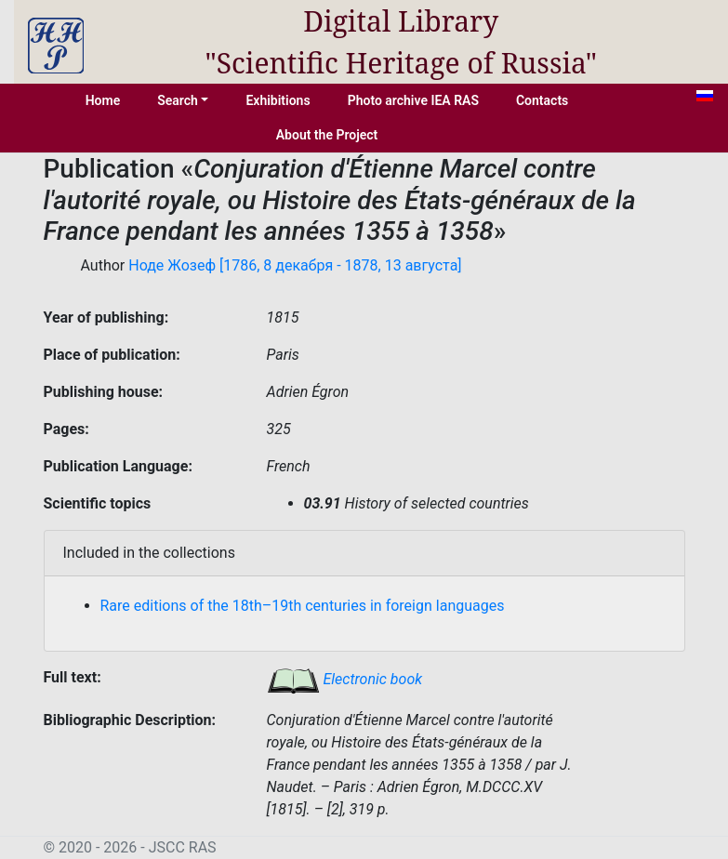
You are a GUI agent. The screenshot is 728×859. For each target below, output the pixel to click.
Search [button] (177, 100)
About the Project (327, 134)
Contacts (542, 100)
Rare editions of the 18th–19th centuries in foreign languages (302, 606)
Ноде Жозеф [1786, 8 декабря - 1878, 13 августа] (294, 265)
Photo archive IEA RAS (413, 100)
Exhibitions (277, 100)
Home (103, 100)
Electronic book (345, 679)
